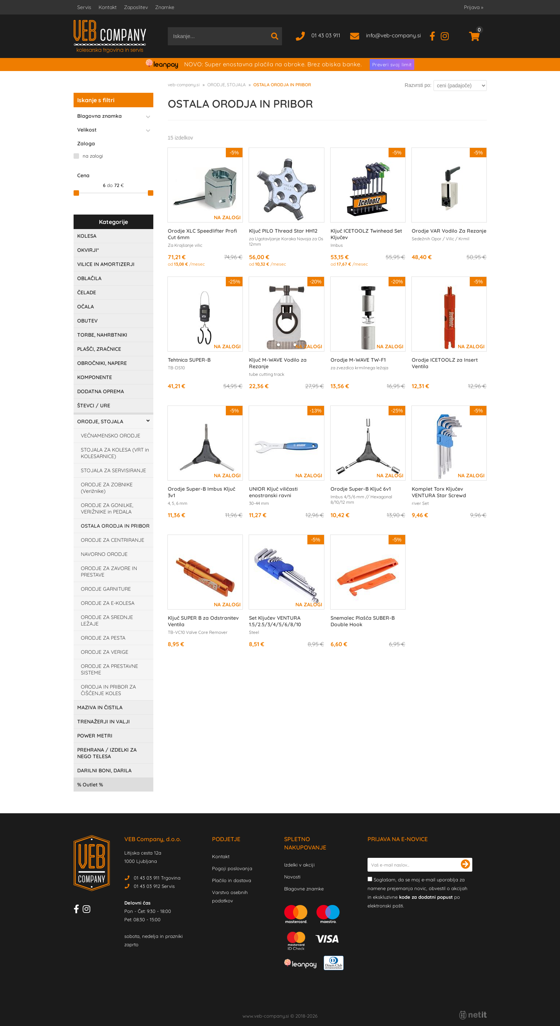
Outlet (90, 784)
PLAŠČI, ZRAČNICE (99, 349)
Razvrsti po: (418, 85)
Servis (84, 7)
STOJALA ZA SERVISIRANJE (113, 470)
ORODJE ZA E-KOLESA (107, 603)
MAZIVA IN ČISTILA (100, 707)
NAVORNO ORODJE (104, 554)
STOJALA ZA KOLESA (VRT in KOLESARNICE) (115, 453)
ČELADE (86, 292)
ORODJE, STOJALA (100, 421)
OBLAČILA (89, 278)
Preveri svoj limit (392, 64)
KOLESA (86, 236)
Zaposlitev (136, 7)
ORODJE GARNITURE (106, 589)
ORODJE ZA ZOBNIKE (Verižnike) (107, 487)
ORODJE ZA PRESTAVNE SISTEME (109, 669)
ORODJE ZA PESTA (103, 638)
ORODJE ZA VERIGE (104, 652)
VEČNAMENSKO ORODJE (110, 435)
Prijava (473, 7)
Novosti (292, 877)
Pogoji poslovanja (232, 868)
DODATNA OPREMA (100, 391)
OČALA (85, 306)
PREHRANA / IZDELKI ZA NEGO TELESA (107, 753)
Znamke (164, 7)
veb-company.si (184, 84)
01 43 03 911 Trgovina (157, 878)
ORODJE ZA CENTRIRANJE (112, 540)
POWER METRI (94, 735)
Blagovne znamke (304, 889)
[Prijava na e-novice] (465, 865)
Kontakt (108, 7)
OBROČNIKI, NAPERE (102, 363)
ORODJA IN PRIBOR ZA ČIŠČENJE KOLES (108, 690)
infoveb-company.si (393, 35)
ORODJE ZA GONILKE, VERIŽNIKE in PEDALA (107, 508)
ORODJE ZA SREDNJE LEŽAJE (107, 620)
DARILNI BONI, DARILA (104, 770)
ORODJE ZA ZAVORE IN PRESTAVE (109, 571)
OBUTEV (87, 320)
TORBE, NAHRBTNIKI (102, 335)
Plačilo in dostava (231, 880)
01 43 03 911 (325, 35)
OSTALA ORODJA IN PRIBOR (115, 526)
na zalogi (93, 156)
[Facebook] (435, 35)
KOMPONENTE (94, 377)
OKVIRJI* (88, 250)
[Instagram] (447, 35)
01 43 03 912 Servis (154, 886)
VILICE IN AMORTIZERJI (105, 264)
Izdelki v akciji (299, 865)
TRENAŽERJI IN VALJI (103, 721)
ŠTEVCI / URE (93, 405)
